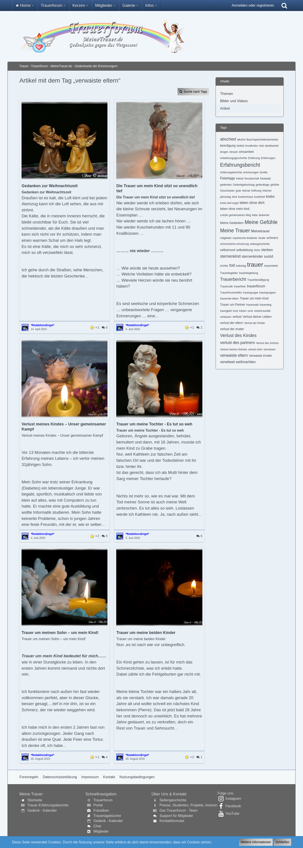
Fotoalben (101, 810)
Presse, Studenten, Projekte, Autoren (188, 805)
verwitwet (227, 362)
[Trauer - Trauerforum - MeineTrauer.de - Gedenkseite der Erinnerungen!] (151, 36)
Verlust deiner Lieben (257, 316)
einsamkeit (246, 151)
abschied (228, 139)
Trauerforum (102, 800)
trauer (255, 264)
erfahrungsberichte (231, 172)
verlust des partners (237, 342)
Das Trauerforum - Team (179, 810)
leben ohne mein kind (234, 209)
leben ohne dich (252, 203)
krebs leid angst (229, 203)
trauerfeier (240, 286)
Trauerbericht (233, 279)
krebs (270, 196)
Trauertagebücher (107, 816)
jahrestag (225, 196)
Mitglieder (101, 831)
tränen (243, 310)
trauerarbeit (271, 265)
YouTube (232, 813)
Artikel (225, 108)
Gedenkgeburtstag (244, 184)
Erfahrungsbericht (240, 165)
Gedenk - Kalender (42, 810)
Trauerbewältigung (258, 279)
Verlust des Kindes (238, 335)
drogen (224, 151)
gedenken (226, 184)
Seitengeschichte (173, 800)
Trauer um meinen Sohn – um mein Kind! (60, 632)
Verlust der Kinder (254, 323)
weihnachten (246, 362)
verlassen (225, 316)
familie (264, 172)
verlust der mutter (232, 329)
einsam (233, 151)
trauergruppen (267, 292)
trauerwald (252, 304)
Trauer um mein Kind (254, 298)
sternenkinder (252, 256)
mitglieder (226, 238)
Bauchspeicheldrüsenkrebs (262, 139)
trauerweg (265, 304)
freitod (239, 178)
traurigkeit (226, 310)
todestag (241, 265)
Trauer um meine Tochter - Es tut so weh (154, 424)
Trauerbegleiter (229, 273)
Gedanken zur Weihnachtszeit (50, 186)
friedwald (265, 178)
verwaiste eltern (234, 355)
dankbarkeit (271, 145)
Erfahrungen (268, 158)
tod (232, 265)
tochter (224, 265)
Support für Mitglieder (176, 816)
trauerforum (256, 286)
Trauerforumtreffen (231, 292)
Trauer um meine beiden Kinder (145, 632)
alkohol (241, 139)
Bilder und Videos (234, 101)
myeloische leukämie (245, 238)
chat (261, 145)
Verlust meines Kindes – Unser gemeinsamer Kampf (64, 426)
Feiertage (227, 178)
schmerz (272, 238)
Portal (98, 805)
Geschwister (227, 190)
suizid (268, 256)
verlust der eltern (231, 323)
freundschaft (252, 178)
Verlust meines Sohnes (233, 349)
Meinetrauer (260, 231)
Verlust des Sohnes (267, 343)
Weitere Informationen (256, 842)
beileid (240, 145)
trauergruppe (250, 292)
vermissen (269, 349)
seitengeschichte (260, 244)
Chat (97, 826)
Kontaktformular (172, 821)
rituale (261, 238)
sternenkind (230, 256)
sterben (267, 250)
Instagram (233, 798)
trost (235, 310)
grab (238, 190)
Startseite (34, 800)
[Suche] (284, 5)
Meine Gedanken (232, 223)
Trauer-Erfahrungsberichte (47, 805)
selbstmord (227, 250)
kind (234, 196)
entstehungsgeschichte (233, 158)
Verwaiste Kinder (260, 355)
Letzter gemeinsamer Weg (235, 215)
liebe (255, 215)
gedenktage (262, 184)
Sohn (257, 250)
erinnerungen (251, 172)
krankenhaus (245, 196)
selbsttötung (244, 250)
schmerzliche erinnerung (234, 244)
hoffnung (256, 190)
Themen (226, 94)
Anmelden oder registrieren (253, 5)
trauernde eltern (229, 298)
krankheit (259, 196)
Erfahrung (254, 158)
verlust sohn (255, 349)
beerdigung (228, 145)
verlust (236, 316)
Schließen (282, 842)
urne (250, 310)
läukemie (264, 215)
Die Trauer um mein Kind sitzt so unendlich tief (156, 188)
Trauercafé (226, 286)
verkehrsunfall (262, 310)
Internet (266, 190)
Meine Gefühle (261, 222)
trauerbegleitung (248, 273)
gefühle (274, 184)
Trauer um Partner (232, 304)
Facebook (233, 806)
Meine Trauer (235, 230)
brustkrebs (251, 145)
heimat (246, 190)
